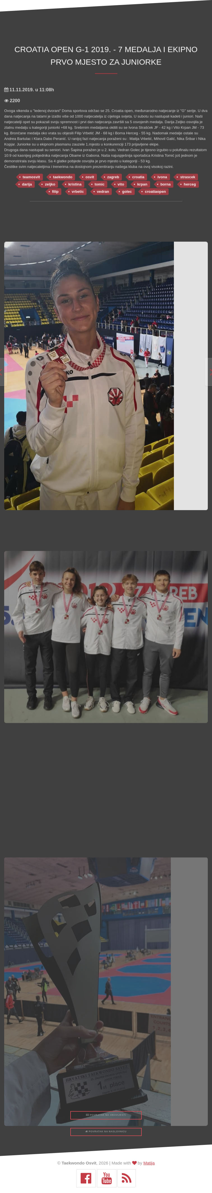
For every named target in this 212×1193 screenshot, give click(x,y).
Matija (149, 1163)
